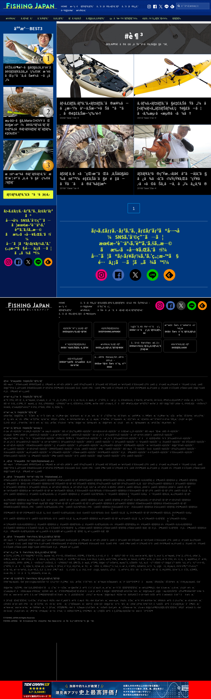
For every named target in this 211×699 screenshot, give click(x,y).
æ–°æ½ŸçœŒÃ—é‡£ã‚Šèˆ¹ (159, 445)
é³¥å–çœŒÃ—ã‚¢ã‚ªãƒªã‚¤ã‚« (73, 507)
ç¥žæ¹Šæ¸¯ (8, 416)
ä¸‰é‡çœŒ (196, 384)
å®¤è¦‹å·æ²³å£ (166, 600)
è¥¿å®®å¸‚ (167, 570)
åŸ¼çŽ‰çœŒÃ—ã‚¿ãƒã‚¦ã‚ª (134, 483)
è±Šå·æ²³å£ (156, 594)
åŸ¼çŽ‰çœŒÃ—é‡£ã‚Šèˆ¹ (183, 449)
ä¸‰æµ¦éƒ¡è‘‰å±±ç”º (21, 407)
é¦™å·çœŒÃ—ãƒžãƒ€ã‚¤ (14, 518)
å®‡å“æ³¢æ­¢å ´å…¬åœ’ (190, 607)
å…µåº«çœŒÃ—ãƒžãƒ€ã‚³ (124, 503)
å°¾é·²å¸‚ (147, 570)
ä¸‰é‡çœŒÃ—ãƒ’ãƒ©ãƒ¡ (109, 500)
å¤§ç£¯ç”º (170, 563)
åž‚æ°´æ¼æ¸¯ (101, 600)
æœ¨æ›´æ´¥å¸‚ (141, 556)
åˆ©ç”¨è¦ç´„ (104, 306)
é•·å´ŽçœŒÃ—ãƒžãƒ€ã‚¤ (14, 528)
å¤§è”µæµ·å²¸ (149, 591)
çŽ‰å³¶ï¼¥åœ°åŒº (187, 591)
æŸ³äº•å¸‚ (125, 570)
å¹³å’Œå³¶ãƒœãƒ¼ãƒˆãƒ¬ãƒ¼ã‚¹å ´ (73, 591)
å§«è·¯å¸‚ (152, 556)
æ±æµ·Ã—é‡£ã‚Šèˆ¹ (51, 431)
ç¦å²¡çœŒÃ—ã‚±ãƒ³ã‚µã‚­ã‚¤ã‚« (96, 524)
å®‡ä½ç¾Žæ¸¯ (58, 419)
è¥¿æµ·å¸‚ (171, 566)
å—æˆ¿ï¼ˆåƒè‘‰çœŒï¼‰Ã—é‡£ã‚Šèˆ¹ (119, 438)
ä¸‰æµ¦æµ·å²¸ (10, 591)
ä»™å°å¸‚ (151, 566)
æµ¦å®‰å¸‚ (193, 559)
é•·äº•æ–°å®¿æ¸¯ (170, 419)
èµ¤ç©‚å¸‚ (105, 570)
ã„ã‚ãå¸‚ (18, 566)
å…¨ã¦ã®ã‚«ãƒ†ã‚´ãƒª (108, 6)
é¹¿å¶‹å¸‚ (63, 400)
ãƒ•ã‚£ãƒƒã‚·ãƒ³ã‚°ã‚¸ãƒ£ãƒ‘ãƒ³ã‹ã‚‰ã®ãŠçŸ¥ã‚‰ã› (124, 303)
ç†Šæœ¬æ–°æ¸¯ (130, 607)
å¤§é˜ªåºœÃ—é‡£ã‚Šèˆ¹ (183, 445)
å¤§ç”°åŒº (169, 403)
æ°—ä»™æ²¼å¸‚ (20, 570)
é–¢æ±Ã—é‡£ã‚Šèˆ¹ (13, 431)
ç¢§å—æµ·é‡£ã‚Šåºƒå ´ (167, 591)
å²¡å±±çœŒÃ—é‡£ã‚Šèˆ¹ (15, 452)
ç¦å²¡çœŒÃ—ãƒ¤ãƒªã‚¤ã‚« (69, 524)
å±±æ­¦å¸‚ (7, 407)
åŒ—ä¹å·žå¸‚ (10, 403)
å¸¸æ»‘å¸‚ (101, 559)
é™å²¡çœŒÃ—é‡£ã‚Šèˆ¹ (147, 442)
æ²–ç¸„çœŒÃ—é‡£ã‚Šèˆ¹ (15, 449)
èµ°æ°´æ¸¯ (45, 419)
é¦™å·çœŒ (129, 388)
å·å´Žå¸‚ (185, 570)
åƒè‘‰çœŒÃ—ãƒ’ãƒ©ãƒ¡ (15, 487)
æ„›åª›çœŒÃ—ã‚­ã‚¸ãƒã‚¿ (130, 518)
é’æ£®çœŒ (22, 540)
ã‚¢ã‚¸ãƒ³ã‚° (58, 18)
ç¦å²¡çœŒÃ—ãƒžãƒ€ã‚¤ (45, 524)
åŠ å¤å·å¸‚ (136, 570)
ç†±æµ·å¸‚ (109, 403)
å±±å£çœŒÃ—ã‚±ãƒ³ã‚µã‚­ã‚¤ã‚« (61, 513)
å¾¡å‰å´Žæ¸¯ (127, 600)
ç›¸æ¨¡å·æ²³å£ (95, 591)
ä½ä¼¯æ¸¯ (50, 604)
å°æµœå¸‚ (29, 403)
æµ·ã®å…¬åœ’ (87, 600)
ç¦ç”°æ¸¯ (52, 587)
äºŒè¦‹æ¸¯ (36, 591)
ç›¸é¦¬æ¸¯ (175, 587)
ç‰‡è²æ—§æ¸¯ (186, 419)
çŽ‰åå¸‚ (115, 570)
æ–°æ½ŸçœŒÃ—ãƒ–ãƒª (39, 490)
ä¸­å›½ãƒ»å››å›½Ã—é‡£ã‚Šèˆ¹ (105, 431)
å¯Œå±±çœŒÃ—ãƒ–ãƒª (137, 490)
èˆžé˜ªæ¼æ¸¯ (90, 582)
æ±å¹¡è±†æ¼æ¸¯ (193, 600)
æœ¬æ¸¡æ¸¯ (114, 600)
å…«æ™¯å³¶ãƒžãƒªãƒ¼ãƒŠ (43, 594)
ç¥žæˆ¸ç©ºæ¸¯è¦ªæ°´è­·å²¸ (142, 604)
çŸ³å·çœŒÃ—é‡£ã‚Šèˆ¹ (132, 456)
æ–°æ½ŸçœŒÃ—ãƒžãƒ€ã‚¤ (16, 490)
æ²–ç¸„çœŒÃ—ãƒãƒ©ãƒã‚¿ (74, 531)
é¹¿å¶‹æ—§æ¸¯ (62, 416)
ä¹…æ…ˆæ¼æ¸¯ (92, 416)
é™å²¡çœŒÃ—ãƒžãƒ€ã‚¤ (116, 494)
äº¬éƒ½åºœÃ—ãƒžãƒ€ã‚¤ (180, 500)
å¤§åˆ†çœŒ (199, 388)
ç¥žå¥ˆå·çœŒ (72, 384)
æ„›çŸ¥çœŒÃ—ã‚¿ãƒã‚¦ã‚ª (39, 500)
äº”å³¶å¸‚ (94, 563)
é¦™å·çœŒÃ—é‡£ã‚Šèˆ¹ (85, 456)
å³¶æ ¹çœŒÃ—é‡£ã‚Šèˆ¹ (63, 456)
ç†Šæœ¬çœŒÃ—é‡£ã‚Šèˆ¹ (84, 452)
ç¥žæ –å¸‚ (179, 403)
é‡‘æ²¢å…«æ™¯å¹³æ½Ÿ (151, 419)
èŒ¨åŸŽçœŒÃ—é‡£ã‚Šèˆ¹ (194, 442)
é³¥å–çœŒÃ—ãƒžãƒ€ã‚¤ (99, 507)
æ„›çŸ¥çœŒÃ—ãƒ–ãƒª (180, 494)
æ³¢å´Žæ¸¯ (156, 423)
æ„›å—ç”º (149, 563)
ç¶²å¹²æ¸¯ (34, 611)
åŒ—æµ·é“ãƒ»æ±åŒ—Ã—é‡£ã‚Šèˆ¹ (162, 431)
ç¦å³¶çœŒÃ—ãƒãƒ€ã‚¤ (15, 483)
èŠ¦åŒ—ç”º (159, 563)
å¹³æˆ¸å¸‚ (180, 556)
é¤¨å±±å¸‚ (158, 400)
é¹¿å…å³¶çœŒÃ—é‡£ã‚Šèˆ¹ (134, 452)
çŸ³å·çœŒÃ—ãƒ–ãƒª (158, 490)
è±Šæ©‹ (104, 607)
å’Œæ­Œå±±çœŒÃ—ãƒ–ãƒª (174, 503)
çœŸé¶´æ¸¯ (137, 416)
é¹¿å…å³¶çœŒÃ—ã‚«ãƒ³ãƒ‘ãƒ (166, 528)
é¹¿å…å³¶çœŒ (11, 391)
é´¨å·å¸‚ (72, 400)
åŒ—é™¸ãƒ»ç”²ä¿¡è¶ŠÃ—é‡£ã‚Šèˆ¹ (77, 431)
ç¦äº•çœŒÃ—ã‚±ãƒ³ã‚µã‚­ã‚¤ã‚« (40, 494)
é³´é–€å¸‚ (60, 556)
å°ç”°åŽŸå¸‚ (100, 400)
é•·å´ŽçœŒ (174, 388)
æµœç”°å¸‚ (124, 563)
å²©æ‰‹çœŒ (22, 384)
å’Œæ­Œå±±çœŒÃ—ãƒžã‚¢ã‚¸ (16, 507)
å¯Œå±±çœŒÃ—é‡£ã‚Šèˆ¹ (182, 452)
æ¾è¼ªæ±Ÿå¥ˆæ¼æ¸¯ (78, 419)
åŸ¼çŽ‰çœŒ (85, 384)
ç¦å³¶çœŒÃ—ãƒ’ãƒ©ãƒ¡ (186, 480)
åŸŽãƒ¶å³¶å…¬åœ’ (65, 607)
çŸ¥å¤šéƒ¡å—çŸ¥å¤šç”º (55, 403)
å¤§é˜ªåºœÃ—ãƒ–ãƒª (58, 503)
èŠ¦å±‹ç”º (107, 566)
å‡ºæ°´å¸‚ (176, 570)
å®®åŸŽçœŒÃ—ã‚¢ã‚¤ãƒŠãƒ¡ (139, 480)
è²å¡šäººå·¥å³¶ (130, 582)
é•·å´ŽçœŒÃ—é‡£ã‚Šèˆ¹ (158, 452)
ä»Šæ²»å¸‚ (114, 563)
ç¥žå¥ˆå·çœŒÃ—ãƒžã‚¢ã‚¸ (129, 487)
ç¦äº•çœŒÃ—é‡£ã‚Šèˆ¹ (65, 445)
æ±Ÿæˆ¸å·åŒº (156, 403)
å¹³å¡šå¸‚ (41, 407)
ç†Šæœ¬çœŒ (186, 388)
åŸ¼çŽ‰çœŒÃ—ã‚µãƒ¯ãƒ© (108, 483)
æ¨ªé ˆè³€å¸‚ (9, 400)
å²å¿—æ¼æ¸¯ (11, 419)
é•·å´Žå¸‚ (39, 556)
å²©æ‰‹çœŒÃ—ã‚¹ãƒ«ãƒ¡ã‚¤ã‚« (17, 480)
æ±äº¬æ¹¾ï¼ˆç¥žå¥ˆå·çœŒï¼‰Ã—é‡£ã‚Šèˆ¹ (152, 435)
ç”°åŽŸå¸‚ (7, 566)
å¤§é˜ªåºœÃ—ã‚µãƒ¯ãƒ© (37, 503)
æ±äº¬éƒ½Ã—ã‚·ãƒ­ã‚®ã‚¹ (106, 487)
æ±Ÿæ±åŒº (98, 403)
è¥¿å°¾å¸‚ (76, 566)
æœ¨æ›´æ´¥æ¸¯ (22, 607)
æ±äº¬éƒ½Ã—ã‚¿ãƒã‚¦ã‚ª (82, 487)
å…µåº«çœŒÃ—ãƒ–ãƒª (79, 503)
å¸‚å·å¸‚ (43, 570)
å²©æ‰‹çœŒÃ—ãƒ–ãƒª (67, 480)
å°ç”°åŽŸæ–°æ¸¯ (109, 416)
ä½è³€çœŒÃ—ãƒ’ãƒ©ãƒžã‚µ (123, 524)
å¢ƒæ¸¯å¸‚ (59, 407)
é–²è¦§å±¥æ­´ (67, 10)
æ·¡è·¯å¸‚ (160, 556)
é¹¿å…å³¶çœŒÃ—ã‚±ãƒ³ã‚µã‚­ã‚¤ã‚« (19, 531)
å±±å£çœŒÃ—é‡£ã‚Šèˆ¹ (159, 449)
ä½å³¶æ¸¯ (24, 419)
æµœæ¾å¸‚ (49, 556)
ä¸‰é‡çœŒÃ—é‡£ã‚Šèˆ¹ (86, 449)
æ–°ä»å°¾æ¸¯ (57, 611)
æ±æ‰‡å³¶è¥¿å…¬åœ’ (149, 587)
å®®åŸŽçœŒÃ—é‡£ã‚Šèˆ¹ (61, 449)
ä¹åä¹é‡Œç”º (112, 556)
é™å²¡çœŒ (184, 384)
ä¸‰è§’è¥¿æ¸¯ (179, 604)
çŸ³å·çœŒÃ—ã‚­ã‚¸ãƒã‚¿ (180, 490)
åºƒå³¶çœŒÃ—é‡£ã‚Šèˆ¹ (135, 445)
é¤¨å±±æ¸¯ (8, 611)
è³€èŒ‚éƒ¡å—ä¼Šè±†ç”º (196, 403)
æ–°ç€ (74, 6)
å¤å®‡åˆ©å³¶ (71, 611)
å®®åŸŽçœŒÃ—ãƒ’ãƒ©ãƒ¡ (90, 480)
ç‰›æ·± (141, 607)
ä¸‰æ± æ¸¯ (166, 587)
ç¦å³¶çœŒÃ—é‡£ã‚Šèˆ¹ (39, 456)
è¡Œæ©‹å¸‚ (141, 566)
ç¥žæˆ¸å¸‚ (197, 556)
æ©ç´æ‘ (88, 566)
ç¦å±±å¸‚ (157, 559)
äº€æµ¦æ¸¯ (44, 611)
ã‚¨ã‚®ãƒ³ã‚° (43, 18)
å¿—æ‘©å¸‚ (51, 559)
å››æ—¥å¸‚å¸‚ (92, 559)
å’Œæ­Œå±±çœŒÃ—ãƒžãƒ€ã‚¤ (149, 503)
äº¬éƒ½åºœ (48, 388)
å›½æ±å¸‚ (46, 573)
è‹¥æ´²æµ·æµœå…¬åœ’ (14, 582)
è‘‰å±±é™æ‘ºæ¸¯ (66, 423)
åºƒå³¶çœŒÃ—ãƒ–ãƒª (13, 513)
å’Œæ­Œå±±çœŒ (34, 388)
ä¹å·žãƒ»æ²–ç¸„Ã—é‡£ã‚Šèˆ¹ (131, 431)
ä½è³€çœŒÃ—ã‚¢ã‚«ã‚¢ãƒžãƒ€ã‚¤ (176, 524)
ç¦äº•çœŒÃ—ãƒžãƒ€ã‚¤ (66, 494)
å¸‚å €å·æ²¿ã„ (11, 423)
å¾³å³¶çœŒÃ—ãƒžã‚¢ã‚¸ (160, 513)
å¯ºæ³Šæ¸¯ (105, 419)
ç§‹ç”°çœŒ (47, 540)
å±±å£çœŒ (82, 388)
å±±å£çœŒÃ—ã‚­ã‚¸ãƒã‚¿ (117, 513)
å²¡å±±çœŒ (70, 388)
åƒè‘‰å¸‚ (59, 566)
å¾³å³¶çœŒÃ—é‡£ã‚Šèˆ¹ (109, 452)
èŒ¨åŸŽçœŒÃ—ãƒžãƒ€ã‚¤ (39, 483)
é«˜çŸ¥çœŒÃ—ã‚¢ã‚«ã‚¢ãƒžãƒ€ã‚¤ (19, 524)
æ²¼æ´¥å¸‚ (148, 400)
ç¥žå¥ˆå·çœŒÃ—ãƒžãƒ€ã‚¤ (154, 487)
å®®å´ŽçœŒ (46, 547)
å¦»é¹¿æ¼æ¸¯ (115, 607)
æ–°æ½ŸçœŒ (124, 384)
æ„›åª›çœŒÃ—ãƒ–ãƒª (108, 518)
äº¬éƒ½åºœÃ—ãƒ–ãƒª (159, 500)
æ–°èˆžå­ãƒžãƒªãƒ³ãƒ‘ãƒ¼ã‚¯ (125, 587)
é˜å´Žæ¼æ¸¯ (32, 416)
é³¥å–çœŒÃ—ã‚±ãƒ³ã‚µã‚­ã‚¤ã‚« (44, 507)
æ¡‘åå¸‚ (63, 570)
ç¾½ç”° (89, 594)
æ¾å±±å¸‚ (133, 559)
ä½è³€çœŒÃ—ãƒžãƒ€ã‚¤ (148, 524)
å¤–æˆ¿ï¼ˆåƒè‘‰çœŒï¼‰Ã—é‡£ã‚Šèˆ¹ (111, 435)
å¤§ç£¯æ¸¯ (109, 604)
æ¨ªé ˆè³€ (139, 600)
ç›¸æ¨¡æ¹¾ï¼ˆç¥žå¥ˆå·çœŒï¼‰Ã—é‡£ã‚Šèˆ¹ (71, 435)
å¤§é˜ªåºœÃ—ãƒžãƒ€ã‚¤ (14, 503)
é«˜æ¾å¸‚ (8, 570)
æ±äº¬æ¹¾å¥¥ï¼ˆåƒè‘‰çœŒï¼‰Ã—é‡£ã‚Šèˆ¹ (64, 442)
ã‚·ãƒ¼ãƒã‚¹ (27, 18)
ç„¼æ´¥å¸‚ (49, 566)
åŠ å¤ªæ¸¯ (188, 416)
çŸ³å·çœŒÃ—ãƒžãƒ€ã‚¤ (15, 494)
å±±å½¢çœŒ (71, 540)
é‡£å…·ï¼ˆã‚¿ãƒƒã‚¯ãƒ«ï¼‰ (154, 18)
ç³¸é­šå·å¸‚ (73, 570)
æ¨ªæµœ (102, 582)
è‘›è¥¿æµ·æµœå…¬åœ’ (191, 582)
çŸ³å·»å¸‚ (188, 556)
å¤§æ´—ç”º (104, 563)
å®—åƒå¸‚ (20, 400)
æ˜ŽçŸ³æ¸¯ (35, 419)
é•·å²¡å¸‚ (34, 407)
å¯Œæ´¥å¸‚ (138, 400)
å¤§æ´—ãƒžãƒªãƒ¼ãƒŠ (113, 591)
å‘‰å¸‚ (29, 559)
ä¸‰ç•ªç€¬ (55, 582)
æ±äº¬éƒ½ (59, 384)
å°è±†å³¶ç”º (70, 559)
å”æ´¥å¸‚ (202, 559)
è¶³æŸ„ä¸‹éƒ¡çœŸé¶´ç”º (173, 400)
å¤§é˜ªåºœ (9, 388)
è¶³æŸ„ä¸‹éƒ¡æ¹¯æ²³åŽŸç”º (137, 403)
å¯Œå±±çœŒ (138, 384)
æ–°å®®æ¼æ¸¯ (38, 607)
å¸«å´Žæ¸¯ (32, 600)
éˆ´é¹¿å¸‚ (68, 566)
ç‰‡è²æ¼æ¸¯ (187, 587)
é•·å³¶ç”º (142, 559)
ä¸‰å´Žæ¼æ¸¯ (93, 607)
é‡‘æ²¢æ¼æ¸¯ (77, 416)
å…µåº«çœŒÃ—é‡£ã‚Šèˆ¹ (88, 445)
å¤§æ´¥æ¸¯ (9, 587)
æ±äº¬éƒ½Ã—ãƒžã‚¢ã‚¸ (59, 487)
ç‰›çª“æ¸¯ (179, 600)
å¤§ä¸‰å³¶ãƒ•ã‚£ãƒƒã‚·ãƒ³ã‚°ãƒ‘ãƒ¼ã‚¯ (162, 607)
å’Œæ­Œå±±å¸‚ (127, 400)
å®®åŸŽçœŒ (35, 384)
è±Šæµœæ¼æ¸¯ (114, 582)
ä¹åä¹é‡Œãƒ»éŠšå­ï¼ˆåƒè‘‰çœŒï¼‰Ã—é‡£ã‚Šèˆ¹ (165, 438)
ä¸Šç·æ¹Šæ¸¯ (177, 416)
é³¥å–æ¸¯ (29, 604)
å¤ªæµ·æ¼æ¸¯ (94, 423)
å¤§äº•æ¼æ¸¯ (110, 423)
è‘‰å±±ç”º (193, 566)
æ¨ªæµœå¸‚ (31, 400)
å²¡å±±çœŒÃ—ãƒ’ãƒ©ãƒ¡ (164, 507)
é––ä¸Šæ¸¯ (62, 587)
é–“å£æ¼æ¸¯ (48, 416)
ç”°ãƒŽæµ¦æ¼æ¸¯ (77, 604)
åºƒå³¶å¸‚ (88, 403)
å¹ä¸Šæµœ (79, 607)
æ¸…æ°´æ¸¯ (107, 587)
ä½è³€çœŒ (175, 468)
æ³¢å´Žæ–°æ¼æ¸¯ (133, 591)
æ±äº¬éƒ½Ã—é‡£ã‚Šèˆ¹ (15, 445)
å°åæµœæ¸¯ (146, 582)
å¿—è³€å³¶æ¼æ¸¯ (88, 611)
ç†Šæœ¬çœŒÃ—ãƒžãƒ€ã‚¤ (90, 528)
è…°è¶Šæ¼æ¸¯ (150, 416)
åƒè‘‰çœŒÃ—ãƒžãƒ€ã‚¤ (184, 483)
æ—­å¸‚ (69, 403)
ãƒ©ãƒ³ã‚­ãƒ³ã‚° (87, 6)
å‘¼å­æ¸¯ (8, 594)
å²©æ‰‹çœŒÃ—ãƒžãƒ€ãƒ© (44, 480)
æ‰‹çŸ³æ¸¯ (199, 416)
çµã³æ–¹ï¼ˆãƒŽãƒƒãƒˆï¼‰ (123, 18)
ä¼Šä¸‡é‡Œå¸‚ (10, 563)
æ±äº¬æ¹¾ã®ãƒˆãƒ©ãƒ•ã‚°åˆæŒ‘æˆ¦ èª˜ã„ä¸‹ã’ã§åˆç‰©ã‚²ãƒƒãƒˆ (28, 178)
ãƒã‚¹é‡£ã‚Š (74, 18)
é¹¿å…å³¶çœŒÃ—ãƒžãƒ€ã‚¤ (193, 528)
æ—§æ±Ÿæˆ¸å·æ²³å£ (79, 587)
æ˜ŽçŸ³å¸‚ (199, 400)
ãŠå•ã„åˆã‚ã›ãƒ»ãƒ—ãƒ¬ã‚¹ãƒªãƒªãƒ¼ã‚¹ (120, 310)
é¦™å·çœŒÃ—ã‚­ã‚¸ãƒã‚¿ (64, 518)
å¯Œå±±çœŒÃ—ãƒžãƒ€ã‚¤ (115, 490)
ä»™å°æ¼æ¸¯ (122, 604)
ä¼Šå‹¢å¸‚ (49, 563)
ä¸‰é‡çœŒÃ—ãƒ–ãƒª (62, 500)
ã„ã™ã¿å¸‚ (52, 400)
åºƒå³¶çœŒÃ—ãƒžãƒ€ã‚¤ (186, 507)
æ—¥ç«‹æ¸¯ (99, 594)
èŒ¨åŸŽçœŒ (111, 384)
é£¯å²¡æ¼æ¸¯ (124, 416)
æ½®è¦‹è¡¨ (81, 10)
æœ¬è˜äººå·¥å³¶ (144, 611)
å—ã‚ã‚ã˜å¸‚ (22, 573)
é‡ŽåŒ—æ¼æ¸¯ (50, 591)
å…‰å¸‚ (115, 566)
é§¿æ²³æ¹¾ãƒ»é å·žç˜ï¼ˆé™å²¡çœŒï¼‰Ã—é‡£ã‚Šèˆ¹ (29, 438)
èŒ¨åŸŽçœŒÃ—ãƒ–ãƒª (62, 483)
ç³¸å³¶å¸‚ (20, 403)
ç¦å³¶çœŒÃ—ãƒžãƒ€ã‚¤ (164, 480)
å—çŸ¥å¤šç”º (61, 563)
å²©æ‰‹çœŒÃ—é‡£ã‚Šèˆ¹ (16, 456)
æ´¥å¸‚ (149, 559)
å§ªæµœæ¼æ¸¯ (143, 423)
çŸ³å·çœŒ (150, 384)
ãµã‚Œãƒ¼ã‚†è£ (77, 594)
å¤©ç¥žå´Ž (133, 594)
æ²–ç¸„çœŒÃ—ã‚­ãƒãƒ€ (98, 531)
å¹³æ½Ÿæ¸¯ (24, 423)
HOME (64, 6)
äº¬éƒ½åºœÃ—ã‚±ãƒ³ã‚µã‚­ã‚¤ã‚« (135, 500)
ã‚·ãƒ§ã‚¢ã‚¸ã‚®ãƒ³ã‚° (95, 18)
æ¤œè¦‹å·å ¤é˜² (172, 594)
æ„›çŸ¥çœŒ (172, 384)
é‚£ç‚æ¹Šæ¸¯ (51, 423)
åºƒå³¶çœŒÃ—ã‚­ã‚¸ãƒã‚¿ (34, 513)
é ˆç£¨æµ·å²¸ (96, 587)
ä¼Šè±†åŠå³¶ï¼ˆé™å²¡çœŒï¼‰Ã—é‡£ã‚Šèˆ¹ (77, 438)
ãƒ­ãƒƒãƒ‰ (176, 18)
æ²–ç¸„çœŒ (24, 391)
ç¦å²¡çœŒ (163, 388)
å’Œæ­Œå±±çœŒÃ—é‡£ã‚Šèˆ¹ (39, 445)
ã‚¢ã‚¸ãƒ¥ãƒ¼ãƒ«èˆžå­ (38, 587)
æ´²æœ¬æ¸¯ (9, 607)
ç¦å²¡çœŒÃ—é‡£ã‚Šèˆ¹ (170, 442)
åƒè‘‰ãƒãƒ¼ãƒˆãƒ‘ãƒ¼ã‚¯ (16, 600)
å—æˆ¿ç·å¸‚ (113, 400)
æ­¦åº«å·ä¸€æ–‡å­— (94, 604)
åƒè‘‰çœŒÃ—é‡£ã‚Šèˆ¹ (124, 442)
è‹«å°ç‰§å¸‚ (93, 570)
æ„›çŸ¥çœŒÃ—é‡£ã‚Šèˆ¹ (111, 445)
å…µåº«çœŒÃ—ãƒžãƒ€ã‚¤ (101, 503)
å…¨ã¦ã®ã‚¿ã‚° (130, 6)
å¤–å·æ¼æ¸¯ (37, 423)
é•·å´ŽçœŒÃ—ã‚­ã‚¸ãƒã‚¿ (37, 528)
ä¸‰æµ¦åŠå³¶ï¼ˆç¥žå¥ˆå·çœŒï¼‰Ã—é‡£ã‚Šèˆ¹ (27, 435)
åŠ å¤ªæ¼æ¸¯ (173, 582)
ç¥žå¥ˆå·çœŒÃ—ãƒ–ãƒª (179, 487)
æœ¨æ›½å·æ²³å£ (22, 594)
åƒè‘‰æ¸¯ (51, 607)
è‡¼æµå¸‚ (40, 566)
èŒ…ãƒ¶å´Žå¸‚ (75, 563)
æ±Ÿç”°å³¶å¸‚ (111, 559)
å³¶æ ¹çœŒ (106, 388)
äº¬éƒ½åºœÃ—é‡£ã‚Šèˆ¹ (38, 449)
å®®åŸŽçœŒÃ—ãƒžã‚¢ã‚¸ (114, 480)
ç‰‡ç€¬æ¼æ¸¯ (21, 611)
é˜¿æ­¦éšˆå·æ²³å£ (70, 600)
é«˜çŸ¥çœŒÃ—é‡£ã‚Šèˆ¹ (60, 452)
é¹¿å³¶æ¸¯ (65, 582)
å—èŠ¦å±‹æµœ (24, 591)
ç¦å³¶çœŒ (47, 384)
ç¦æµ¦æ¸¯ (95, 419)
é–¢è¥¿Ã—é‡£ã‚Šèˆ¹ (32, 431)
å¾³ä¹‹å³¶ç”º (182, 566)
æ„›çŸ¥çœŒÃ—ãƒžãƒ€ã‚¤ (15, 500)
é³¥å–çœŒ (94, 388)
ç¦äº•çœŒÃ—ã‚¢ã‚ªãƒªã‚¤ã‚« (91, 494)
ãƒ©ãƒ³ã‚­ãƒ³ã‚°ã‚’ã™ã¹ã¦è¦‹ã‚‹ (28, 194)
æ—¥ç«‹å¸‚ (80, 400)
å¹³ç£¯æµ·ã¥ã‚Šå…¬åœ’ (49, 600)
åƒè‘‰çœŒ (98, 384)
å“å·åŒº (120, 403)
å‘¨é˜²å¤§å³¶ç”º (28, 556)
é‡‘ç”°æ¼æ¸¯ (134, 419)
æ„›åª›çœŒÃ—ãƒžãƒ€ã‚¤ (87, 518)
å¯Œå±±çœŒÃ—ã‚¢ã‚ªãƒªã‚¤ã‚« (89, 490)
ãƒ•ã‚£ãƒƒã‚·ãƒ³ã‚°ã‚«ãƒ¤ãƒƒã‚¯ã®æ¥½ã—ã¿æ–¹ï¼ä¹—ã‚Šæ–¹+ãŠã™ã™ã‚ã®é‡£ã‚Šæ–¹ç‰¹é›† (94, 108)
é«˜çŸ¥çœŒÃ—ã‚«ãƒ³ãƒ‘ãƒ (154, 518)
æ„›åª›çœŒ (152, 388)
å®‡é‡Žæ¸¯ (160, 582)
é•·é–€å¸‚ (201, 563)
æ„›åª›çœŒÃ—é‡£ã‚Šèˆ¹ (37, 452)
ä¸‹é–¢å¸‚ (100, 556)
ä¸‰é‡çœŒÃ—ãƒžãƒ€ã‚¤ (85, 500)
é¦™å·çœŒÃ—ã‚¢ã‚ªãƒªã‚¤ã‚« (39, 518)
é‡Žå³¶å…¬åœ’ (21, 587)
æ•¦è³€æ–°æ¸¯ (151, 600)
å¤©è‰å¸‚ (181, 563)
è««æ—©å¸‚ (8, 573)
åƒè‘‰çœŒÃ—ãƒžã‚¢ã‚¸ (37, 487)
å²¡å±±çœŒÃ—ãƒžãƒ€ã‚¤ (142, 507)
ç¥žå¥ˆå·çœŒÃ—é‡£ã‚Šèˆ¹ (99, 442)
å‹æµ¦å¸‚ (90, 400)
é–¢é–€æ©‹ (144, 594)
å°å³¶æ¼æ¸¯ (193, 604)
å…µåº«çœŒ (20, 388)
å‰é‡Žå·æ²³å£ (163, 604)
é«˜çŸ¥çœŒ (117, 388)
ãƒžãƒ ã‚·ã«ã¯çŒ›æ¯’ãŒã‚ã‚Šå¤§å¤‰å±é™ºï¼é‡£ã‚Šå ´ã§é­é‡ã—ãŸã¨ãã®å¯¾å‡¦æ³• (94, 179)
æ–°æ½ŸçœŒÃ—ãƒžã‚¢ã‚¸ (62, 490)
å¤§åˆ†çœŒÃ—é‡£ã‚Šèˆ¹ (108, 456)
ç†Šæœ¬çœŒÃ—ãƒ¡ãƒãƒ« (139, 528)
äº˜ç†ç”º (192, 563)
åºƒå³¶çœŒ (59, 388)
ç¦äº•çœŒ (161, 384)
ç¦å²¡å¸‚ (39, 403)
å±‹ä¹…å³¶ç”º (53, 570)
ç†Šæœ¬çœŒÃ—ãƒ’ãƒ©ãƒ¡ (114, 528)
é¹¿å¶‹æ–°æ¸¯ (164, 416)
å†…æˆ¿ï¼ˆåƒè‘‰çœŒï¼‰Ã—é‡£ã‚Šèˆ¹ (22, 442)
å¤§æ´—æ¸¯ (81, 423)
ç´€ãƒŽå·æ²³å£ (105, 611)
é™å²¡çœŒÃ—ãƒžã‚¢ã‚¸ (159, 494)
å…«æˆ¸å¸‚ (123, 566)
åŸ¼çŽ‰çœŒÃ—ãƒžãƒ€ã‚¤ (160, 483)
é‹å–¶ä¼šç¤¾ (88, 314)
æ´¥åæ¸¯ (62, 604)
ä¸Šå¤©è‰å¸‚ (136, 563)
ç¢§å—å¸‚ (161, 566)
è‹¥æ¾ (200, 591)
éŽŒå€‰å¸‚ (78, 403)
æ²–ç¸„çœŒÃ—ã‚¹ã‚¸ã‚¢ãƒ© (48, 531)
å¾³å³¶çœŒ (140, 388)
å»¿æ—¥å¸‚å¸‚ (33, 570)
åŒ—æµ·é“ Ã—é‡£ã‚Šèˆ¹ (134, 449)
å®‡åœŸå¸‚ (36, 573)
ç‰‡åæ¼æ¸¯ (126, 423)
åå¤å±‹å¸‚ (39, 559)
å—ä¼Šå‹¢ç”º (38, 563)
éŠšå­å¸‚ (50, 407)
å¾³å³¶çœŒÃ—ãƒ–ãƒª (139, 513)
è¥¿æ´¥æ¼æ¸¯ (169, 423)
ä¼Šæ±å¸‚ (189, 400)
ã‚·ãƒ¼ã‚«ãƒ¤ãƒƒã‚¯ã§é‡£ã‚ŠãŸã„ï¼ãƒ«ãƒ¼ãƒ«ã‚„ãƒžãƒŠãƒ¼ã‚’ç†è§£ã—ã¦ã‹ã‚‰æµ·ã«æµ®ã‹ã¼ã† (171, 108)
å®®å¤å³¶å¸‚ (23, 563)
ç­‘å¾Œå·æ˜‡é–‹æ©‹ (13, 604)
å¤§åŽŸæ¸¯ (19, 416)
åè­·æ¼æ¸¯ (188, 594)
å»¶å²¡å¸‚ (7, 559)
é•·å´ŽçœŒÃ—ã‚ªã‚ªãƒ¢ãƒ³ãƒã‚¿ (63, 528)
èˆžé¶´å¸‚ (132, 566)
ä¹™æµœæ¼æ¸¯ (119, 419)
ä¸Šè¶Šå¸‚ (194, 570)
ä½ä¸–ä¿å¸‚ (180, 559)
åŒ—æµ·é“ (9, 384)
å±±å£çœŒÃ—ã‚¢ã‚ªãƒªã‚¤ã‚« (90, 513)
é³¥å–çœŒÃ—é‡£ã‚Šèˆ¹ (110, 449)
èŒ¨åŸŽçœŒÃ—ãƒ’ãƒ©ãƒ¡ (84, 483)
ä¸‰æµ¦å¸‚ (41, 400)
